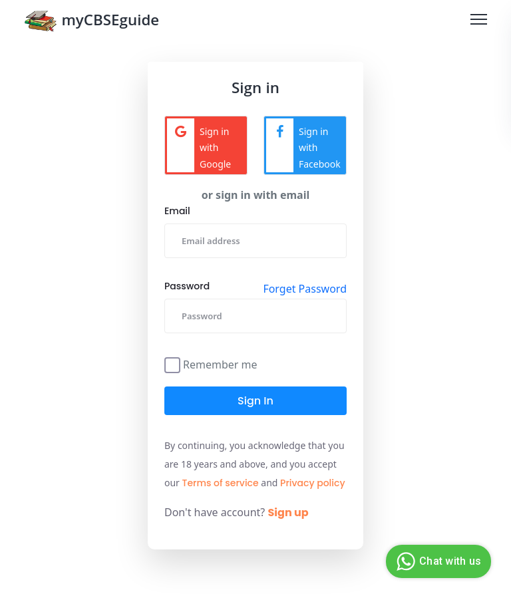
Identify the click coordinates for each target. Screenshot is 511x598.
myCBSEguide (91, 22)
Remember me (220, 363)
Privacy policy (312, 483)
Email (177, 211)
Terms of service (220, 483)
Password (187, 286)
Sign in (255, 400)
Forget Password (305, 288)
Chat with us (437, 561)
